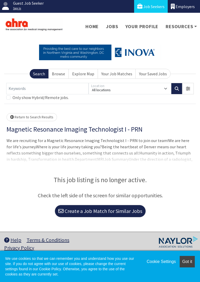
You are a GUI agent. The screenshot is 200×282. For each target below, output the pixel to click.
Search (39, 73)
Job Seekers (151, 6)
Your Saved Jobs (153, 73)
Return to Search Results (31, 117)
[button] (188, 88)
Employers (183, 6)
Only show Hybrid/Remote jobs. (40, 97)
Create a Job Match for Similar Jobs (100, 211)
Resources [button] (179, 26)
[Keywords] (47, 88)
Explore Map (83, 73)
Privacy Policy (19, 247)
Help (12, 240)
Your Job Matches (116, 73)
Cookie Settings (161, 261)
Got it (187, 261)
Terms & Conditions (48, 240)
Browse (58, 73)
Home (92, 26)
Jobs (112, 26)
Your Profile (142, 26)
